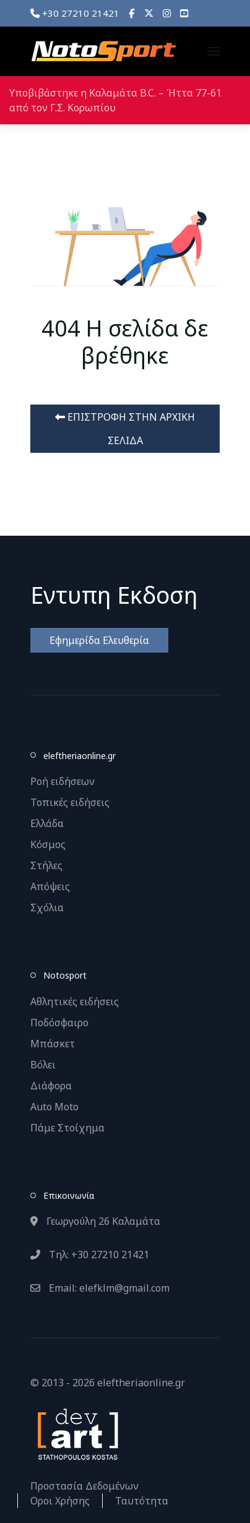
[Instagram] (167, 13)
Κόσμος (48, 844)
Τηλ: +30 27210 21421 (89, 1254)
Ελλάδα (47, 823)
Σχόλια (47, 907)
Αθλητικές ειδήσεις (74, 1001)
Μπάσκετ (52, 1043)
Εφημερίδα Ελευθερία (99, 640)
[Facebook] (132, 13)
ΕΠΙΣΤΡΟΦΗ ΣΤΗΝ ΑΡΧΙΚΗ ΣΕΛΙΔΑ (125, 428)
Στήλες (46, 865)
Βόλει (43, 1064)
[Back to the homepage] (103, 51)
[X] (148, 13)
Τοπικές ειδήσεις (70, 802)
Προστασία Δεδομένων (84, 1486)
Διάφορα (51, 1085)
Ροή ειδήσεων (62, 781)
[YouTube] (184, 13)
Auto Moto (54, 1106)
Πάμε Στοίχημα (67, 1128)
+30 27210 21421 (74, 13)
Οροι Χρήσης (60, 1501)
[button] (213, 51)
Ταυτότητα (141, 1501)
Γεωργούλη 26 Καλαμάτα (95, 1221)
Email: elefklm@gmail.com (100, 1288)
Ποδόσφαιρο (59, 1022)
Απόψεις (50, 886)
